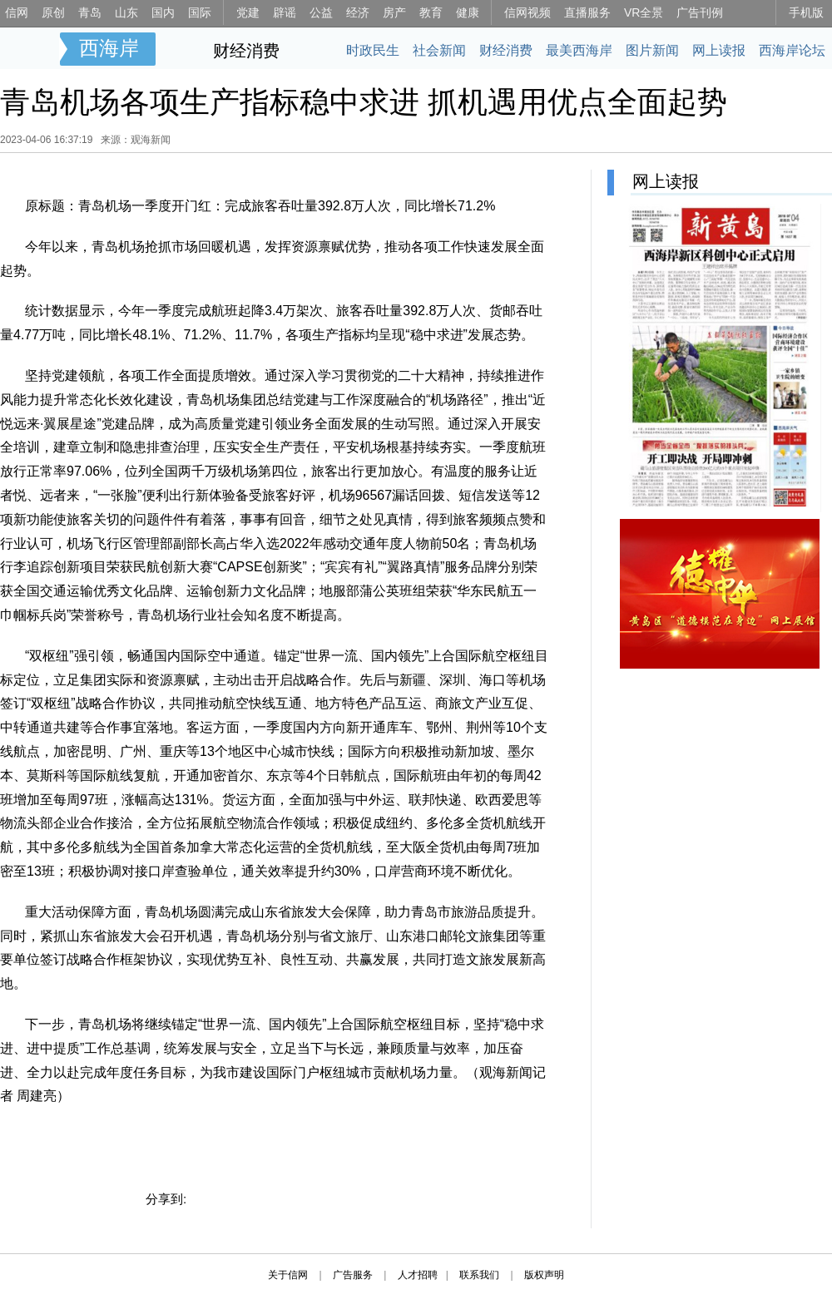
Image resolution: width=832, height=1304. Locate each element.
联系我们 (479, 1275)
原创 (53, 12)
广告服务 (353, 1275)
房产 (394, 12)
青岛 (90, 12)
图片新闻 (652, 50)
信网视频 (527, 12)
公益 (321, 12)
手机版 (806, 12)
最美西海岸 (579, 50)
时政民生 (372, 50)
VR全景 (643, 12)
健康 (467, 12)
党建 (248, 12)
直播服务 (587, 12)
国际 (199, 12)
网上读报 (718, 50)
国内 (163, 12)
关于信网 (288, 1275)
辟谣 (284, 12)
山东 (126, 12)
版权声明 (544, 1275)
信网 (16, 12)
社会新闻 (439, 50)
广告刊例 (699, 12)
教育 (431, 12)
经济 (357, 12)
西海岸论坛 (792, 50)
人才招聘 (418, 1275)
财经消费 (246, 51)
